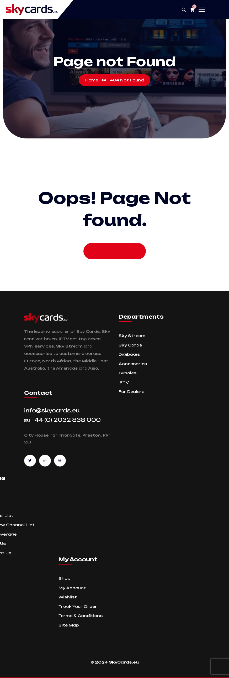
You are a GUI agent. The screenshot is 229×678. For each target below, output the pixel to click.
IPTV (124, 382)
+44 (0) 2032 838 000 (62, 420)
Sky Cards (130, 345)
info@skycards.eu (52, 410)
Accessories (133, 363)
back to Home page (114, 251)
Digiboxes (129, 354)
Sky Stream (132, 335)
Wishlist (67, 597)
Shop (64, 578)
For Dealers (131, 391)
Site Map (68, 625)
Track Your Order (77, 606)
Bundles (127, 373)
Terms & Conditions (80, 615)
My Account (72, 588)
